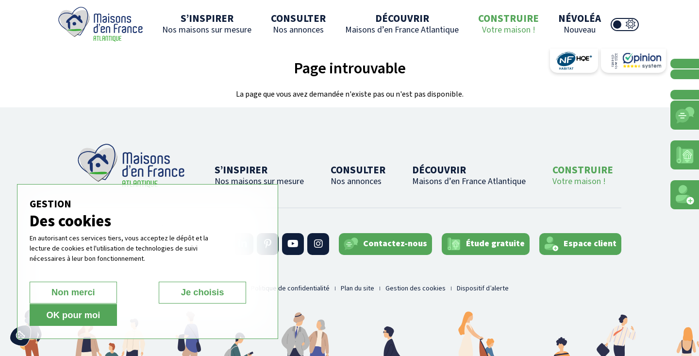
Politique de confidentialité (290, 288)
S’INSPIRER (206, 23)
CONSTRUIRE (508, 23)
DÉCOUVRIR (402, 23)
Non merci (63, 315)
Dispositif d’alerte (483, 288)
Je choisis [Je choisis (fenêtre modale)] (138, 315)
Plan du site (357, 288)
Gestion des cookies (415, 288)
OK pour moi (212, 315)
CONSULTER (298, 23)
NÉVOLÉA (579, 23)
